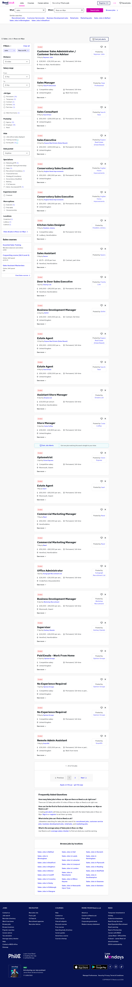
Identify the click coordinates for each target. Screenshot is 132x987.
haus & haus (47, 115)
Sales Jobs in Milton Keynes (69, 880)
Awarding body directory (63, 930)
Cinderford (8, 219)
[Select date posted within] (16, 153)
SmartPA (46, 743)
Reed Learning (113, 927)
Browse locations (8, 927)
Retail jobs (74, 18)
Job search (6, 916)
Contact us (6, 913)
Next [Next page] (83, 778)
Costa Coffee (48, 426)
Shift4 (46, 313)
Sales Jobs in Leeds (69, 856)
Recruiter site (33, 913)
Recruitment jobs (18, 18)
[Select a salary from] (16, 77)
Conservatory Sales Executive (55, 168)
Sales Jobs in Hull (68, 852)
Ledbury (7, 222)
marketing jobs (82, 824)
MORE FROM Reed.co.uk (91, 908)
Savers (45, 256)
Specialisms (8, 160)
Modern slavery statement (91, 924)
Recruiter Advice (34, 924)
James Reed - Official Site (117, 936)
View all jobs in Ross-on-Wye (15, 232)
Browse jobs (112, 10)
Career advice (7, 933)
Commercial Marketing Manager (56, 514)
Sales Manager (46, 82)
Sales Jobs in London (70, 868)
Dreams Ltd (48, 398)
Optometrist (44, 457)
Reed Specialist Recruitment (117, 924)
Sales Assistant (46, 253)
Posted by (7, 119)
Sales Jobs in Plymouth (95, 863)
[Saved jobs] (125, 3)
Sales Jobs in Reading (94, 867)
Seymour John (48, 57)
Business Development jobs (57, 18)
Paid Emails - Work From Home (56, 655)
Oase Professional (49, 85)
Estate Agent (45, 338)
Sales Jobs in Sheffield (95, 871)
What (12, 10)
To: (4, 81)
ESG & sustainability (115, 944)
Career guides (60, 933)
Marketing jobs (86, 18)
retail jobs (68, 824)
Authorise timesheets (115, 918)
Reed (45, 517)
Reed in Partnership (115, 930)
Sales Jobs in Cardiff (46, 875)
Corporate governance (89, 921)
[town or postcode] (69, 10)
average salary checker (60, 831)
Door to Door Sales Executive (55, 281)
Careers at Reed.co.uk (89, 916)
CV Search (32, 918)
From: (5, 73)
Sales (6, 39)
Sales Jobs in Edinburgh (47, 887)
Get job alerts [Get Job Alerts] (99, 39)
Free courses (59, 927)
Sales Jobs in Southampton (91, 876)
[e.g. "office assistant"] (30, 10)
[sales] (10, 50)
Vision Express (48, 460)
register (53, 814)
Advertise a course (61, 936)
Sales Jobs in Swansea (95, 881)
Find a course (59, 918)
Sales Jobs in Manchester (67, 873)
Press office (86, 918)
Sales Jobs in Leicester (71, 860)
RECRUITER (33, 908)
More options (8, 201)
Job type (7, 93)
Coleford (7, 225)
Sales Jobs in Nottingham (91, 857)
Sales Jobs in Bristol (45, 871)
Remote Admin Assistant (52, 740)
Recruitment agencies (36, 921)
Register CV (103, 3)
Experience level (10, 192)
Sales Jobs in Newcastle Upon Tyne (71, 887)
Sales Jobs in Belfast (102, 18)
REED (110, 908)
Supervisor (44, 627)
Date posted (8, 149)
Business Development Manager (56, 309)
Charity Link (47, 285)
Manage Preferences (90, 975)
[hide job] (105, 46)
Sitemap (5, 947)
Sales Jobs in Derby (45, 883)
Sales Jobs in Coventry (47, 879)
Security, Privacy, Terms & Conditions (111, 975)
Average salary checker (10, 938)
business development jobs (53, 824)
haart (44, 489)
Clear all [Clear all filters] (26, 46)
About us (85, 913)
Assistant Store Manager (52, 394)
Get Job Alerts (47, 445)
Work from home (8, 921)
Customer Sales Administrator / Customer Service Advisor (56, 53)
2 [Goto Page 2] (75, 778)
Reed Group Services (115, 921)
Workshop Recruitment (51, 602)
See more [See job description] (41, 68)
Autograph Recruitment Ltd (52, 574)
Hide (5, 133)
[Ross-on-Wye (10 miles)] (23, 50)
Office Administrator (50, 570)
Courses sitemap (61, 938)
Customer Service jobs (36, 18)
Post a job (32, 916)
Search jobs (94, 10)
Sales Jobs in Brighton (46, 867)
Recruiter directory (9, 918)
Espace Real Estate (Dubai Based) (56, 143)
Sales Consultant (47, 111)
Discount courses (61, 924)
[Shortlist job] (101, 46)
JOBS (4, 908)
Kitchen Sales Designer (51, 225)
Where (50, 10)
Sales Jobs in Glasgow (46, 891)
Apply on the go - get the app (71, 785)
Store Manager (46, 423)
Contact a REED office (10, 944)
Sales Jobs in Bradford (40, 20)
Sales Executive (46, 140)
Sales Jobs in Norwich (94, 852)
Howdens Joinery (49, 228)
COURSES (59, 908)
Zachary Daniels (49, 630)
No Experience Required (51, 683)
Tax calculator (7, 936)
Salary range (8, 68)
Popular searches (8, 930)
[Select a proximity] (16, 62)
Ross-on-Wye (19, 39)
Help (4, 941)
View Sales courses (23, 275)
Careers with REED (114, 933)
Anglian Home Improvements (54, 171)
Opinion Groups (49, 658)
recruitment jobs (82, 821)
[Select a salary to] (16, 85)
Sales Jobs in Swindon (94, 886)
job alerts (49, 812)
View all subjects (61, 921)
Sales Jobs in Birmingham (20, 20)
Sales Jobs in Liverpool (71, 864)
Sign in (45, 814)
